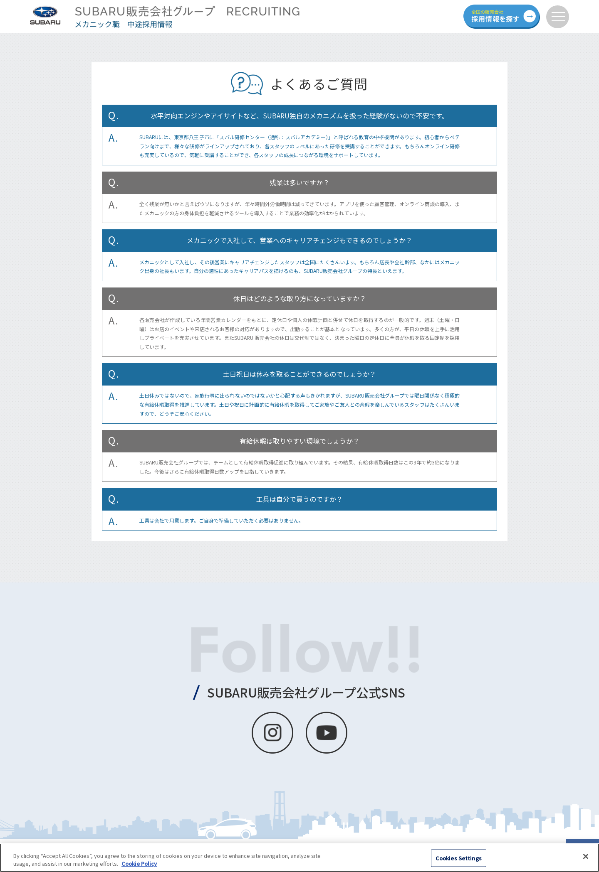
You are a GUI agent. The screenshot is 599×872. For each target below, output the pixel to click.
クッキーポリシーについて (47, 848)
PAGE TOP (582, 855)
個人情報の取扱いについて (122, 848)
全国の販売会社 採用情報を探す (501, 17)
